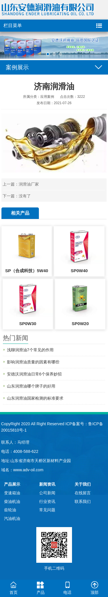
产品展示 (12, 484)
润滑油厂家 (29, 184)
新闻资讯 (47, 484)
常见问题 (47, 510)
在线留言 (83, 493)
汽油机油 (12, 518)
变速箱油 (12, 493)
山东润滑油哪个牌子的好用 (31, 386)
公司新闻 (47, 493)
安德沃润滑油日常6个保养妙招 (34, 374)
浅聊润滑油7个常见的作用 (30, 350)
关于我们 (83, 484)
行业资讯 (47, 501)
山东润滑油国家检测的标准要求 (35, 398)
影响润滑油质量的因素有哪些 (33, 362)
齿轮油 (10, 510)
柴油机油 (12, 501)
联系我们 (83, 501)
